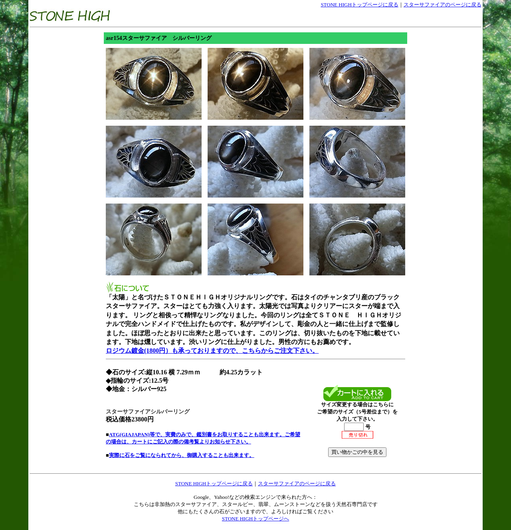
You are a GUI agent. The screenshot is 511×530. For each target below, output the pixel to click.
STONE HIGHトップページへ (255, 519)
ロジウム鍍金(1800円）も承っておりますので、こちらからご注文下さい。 (212, 350)
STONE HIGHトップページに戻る (359, 5)
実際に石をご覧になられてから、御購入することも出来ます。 (181, 455)
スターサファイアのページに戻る (442, 5)
